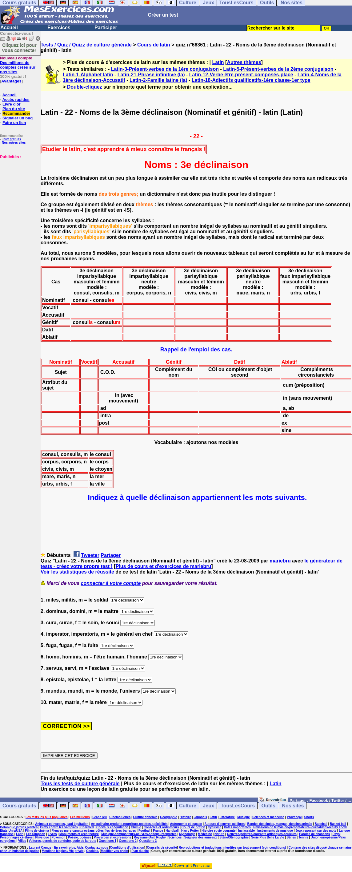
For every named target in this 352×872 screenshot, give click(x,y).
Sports (309, 817)
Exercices (58, 27)
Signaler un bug (17, 118)
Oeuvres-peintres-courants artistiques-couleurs (262, 834)
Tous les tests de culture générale (80, 783)
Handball (172, 830)
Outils (268, 805)
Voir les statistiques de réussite (77, 571)
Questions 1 (107, 840)
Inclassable (246, 830)
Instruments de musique (275, 830)
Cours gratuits (19, 805)
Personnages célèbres (16, 837)
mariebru (280, 560)
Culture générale (145, 817)
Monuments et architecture (79, 834)
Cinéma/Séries (119, 817)
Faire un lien (14, 122)
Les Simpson (35, 834)
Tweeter (90, 555)
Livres (52, 834)
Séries (291, 837)
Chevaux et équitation (112, 827)
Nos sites (293, 805)
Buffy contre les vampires (59, 827)
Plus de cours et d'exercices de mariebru (163, 566)
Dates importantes (237, 827)
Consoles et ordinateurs (161, 827)
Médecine (205, 834)
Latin (218, 62)
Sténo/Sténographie (233, 837)
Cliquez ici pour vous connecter (19, 47)
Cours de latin (153, 44)
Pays (336, 834)
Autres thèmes (244, 62)
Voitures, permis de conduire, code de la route (62, 840)
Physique (42, 837)
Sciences (175, 837)
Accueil (9, 27)
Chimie (136, 827)
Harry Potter (190, 830)
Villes (22, 840)
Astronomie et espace (186, 824)
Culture (187, 805)
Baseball (321, 824)
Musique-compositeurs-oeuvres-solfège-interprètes (139, 834)
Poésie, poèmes (79, 837)
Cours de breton (193, 827)
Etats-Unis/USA (11, 830)
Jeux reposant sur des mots (315, 830)
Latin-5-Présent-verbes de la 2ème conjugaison (278, 69)
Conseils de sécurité (162, 847)
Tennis (303, 837)
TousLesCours (238, 805)
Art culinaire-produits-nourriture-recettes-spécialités (129, 824)
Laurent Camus (40, 847)
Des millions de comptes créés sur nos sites (17, 65)
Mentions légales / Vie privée (63, 851)
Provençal (294, 817)
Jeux (208, 805)
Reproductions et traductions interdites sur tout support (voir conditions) (232, 847)
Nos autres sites (14, 142)
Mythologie (187, 834)
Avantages (11, 81)
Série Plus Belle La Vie (267, 837)
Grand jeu (99, 817)
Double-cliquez (84, 87)
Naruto (219, 834)
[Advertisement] (18, 190)
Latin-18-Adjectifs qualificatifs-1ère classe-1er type (251, 80)
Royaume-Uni (144, 837)
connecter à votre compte (111, 583)
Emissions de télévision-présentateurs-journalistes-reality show (299, 827)
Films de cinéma (37, 830)
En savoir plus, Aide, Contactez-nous (81, 847)
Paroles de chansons (314, 834)
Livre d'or (11, 104)
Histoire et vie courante (219, 830)
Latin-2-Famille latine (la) (158, 80)
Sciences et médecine (268, 817)
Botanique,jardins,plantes (19, 827)
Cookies (92, 851)
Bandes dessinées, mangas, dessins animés (279, 824)
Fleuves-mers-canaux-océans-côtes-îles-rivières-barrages (94, 830)
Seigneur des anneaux (200, 837)
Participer (105, 27)
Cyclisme (214, 827)
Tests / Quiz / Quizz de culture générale (86, 44)
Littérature (226, 817)
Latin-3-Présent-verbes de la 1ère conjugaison (165, 69)
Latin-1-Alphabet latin (88, 74)
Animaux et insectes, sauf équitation (61, 824)
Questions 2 (128, 840)
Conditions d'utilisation (127, 847)
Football (144, 830)
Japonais (200, 817)
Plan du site (13, 108)
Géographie (168, 817)
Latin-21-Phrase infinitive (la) (151, 74)
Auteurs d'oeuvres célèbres (224, 824)
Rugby (161, 837)
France (158, 830)
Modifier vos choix (114, 851)
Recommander (16, 113)
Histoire (185, 817)
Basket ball (338, 824)
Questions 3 (148, 840)
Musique (243, 817)
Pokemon (58, 837)
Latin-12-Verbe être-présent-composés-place (241, 74)
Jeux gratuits (11, 139)
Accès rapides (15, 99)
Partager (111, 555)
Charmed (87, 827)
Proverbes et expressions (112, 837)
